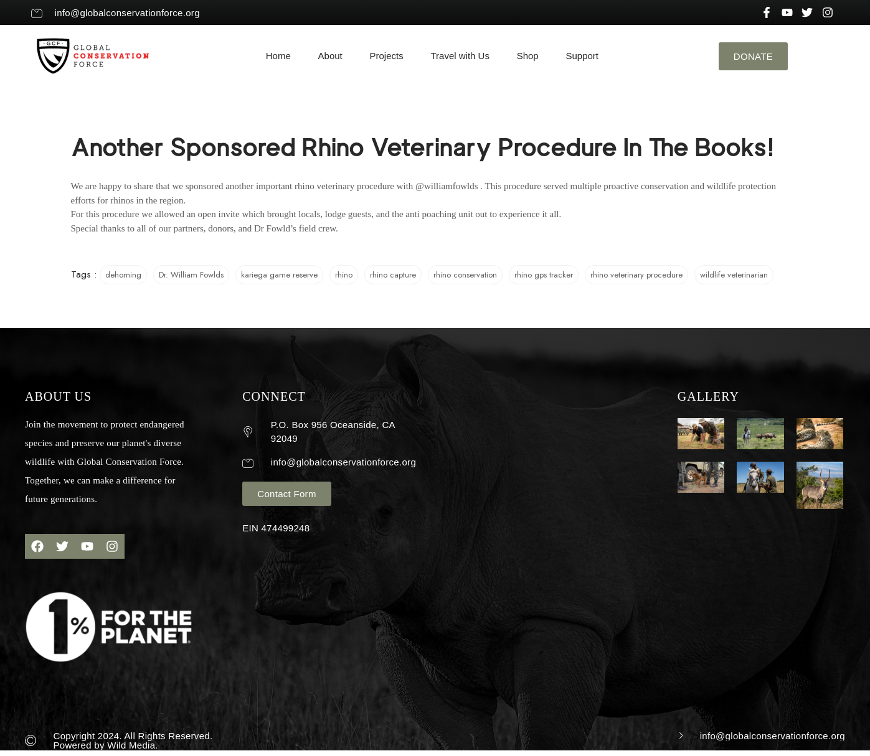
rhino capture (393, 275)
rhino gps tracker (543, 275)
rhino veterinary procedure (636, 275)
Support (581, 55)
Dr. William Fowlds (191, 275)
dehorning (123, 275)
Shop (528, 55)
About (330, 55)
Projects (387, 55)
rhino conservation (465, 275)
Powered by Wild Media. (106, 745)
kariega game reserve (279, 275)
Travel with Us (459, 55)
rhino (343, 275)
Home (278, 55)
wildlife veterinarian (734, 275)
